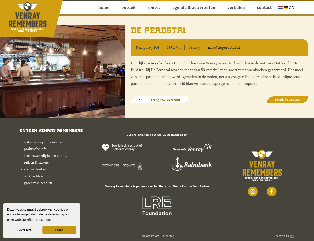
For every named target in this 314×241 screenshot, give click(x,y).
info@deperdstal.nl (224, 48)
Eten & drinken (35, 169)
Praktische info (35, 149)
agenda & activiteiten (193, 8)
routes (153, 8)
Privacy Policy (149, 236)
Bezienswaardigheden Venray (45, 156)
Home (103, 8)
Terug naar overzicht (165, 100)
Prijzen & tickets (36, 163)
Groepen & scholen (38, 183)
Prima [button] (59, 230)
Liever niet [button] (24, 230)
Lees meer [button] (43, 219)
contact (264, 8)
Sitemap (168, 236)
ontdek (128, 8)
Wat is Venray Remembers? (43, 142)
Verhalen (236, 8)
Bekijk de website (287, 99)
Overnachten (33, 176)
